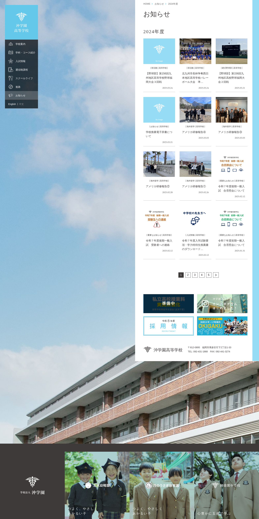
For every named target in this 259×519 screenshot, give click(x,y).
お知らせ (159, 3)
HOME (146, 3)
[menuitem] (21, 44)
